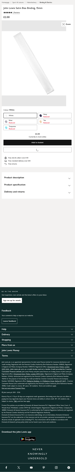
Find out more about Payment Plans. (13, 388)
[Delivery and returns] (37, 192)
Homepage (5, 2)
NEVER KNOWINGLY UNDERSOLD (38, 454)
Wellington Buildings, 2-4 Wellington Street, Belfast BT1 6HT (46, 381)
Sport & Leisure (18, 2)
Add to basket (37, 142)
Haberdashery (31, 2)
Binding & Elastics (46, 2)
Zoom (66, 24)
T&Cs (15, 401)
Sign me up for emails (12, 300)
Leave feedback (9, 321)
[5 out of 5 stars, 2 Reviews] (11, 12)
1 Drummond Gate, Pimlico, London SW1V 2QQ (28, 374)
